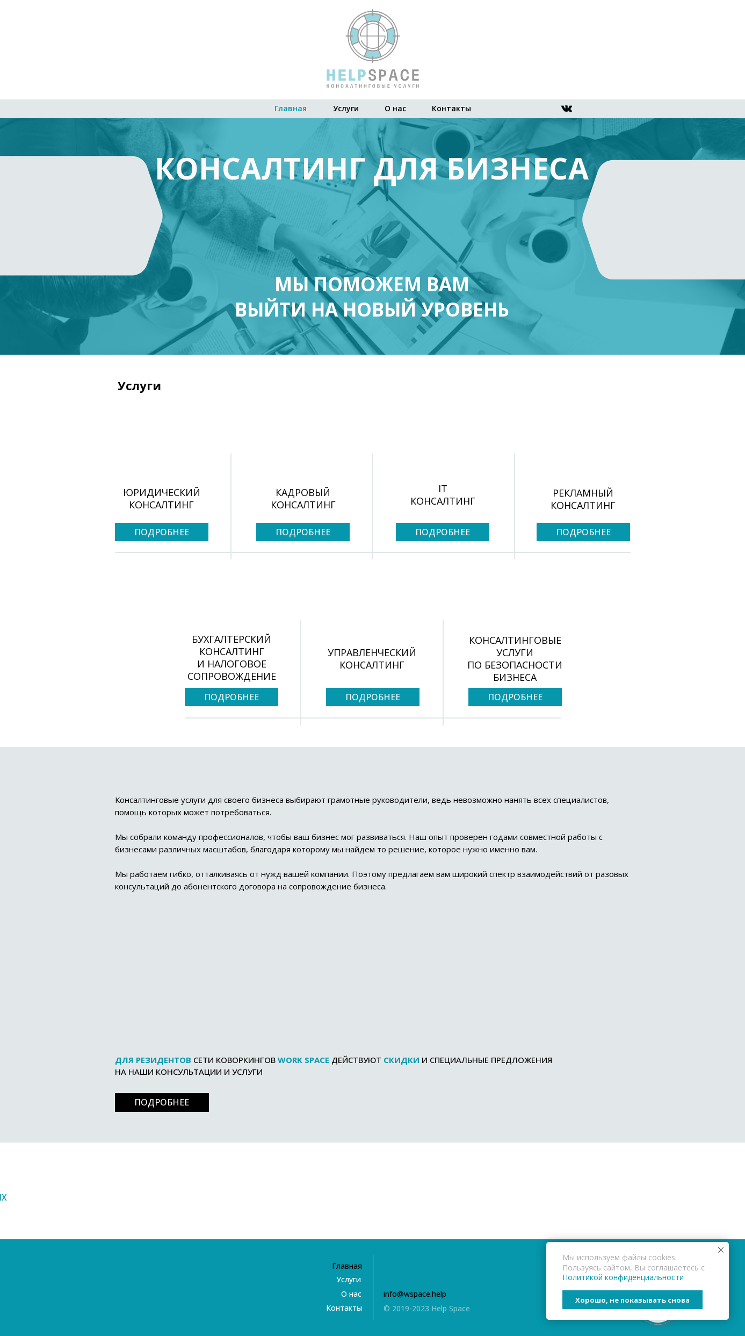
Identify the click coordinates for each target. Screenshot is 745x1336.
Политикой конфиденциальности (623, 1277)
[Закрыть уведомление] (720, 1250)
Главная (290, 108)
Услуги (346, 108)
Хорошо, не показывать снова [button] (632, 1300)
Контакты (451, 108)
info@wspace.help (415, 1294)
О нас (395, 108)
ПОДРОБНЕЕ (161, 532)
